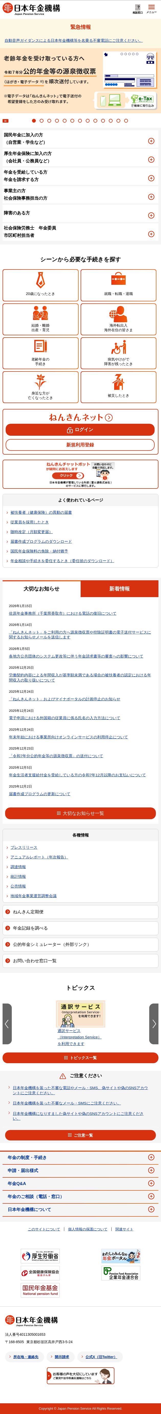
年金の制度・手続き (27, 1157)
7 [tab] (80, 121)
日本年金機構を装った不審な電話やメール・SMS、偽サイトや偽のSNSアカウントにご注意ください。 (80, 1090)
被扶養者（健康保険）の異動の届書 (41, 512)
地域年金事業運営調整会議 (33, 896)
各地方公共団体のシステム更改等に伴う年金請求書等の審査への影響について (76, 656)
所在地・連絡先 (25, 1357)
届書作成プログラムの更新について (39, 794)
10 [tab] (103, 121)
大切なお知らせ (41, 589)
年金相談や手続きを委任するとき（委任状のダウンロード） (62, 561)
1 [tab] (34, 121)
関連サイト (124, 1229)
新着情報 (119, 589)
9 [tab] (96, 121)
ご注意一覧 (83, 1135)
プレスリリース (23, 847)
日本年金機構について (29, 1209)
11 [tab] (111, 121)
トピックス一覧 (83, 1058)
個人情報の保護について (88, 1229)
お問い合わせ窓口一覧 (35, 960)
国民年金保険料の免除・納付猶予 (39, 551)
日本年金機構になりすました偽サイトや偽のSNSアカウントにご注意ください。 (78, 1116)
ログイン (84, 429)
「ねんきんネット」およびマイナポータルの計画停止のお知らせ (64, 699)
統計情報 (18, 876)
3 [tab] (49, 121)
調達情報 (18, 867)
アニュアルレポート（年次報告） (39, 857)
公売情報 (18, 886)
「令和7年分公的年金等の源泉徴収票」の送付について (56, 756)
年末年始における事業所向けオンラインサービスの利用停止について (68, 737)
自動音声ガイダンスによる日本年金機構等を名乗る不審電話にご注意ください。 (74, 40)
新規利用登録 (80, 444)
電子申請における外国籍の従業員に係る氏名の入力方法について (64, 718)
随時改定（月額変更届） (31, 532)
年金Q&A (17, 1183)
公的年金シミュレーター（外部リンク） (52, 944)
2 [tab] (42, 121)
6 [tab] (73, 121)
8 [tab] (88, 121)
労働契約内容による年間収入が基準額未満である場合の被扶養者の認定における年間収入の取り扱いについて (80, 677)
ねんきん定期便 (28, 911)
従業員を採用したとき (29, 522)
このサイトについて (44, 1229)
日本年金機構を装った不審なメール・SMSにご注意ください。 (67, 1103)
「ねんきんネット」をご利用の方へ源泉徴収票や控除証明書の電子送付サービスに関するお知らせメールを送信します (80, 634)
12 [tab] (119, 121)
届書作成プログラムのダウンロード (41, 541)
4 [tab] (57, 121)
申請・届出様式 (23, 1170)
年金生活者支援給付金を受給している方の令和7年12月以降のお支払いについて (77, 775)
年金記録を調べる (30, 928)
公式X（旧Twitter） (101, 1357)
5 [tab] (65, 121)
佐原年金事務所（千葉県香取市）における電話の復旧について (62, 613)
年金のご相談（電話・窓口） (36, 1196)
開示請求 (62, 1357)
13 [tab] (126, 121)
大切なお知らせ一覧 (83, 813)
